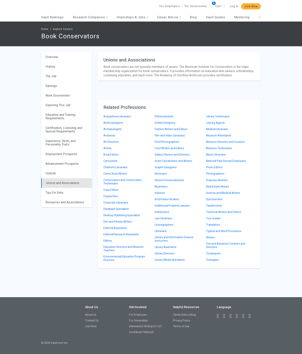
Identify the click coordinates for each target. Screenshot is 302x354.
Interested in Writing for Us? (145, 326)
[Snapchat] (251, 316)
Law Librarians (163, 218)
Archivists (109, 135)
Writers (210, 237)
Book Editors (111, 154)
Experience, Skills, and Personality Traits (60, 142)
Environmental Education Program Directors (124, 258)
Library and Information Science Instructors (174, 239)
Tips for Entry (54, 192)
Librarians (161, 231)
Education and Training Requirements (60, 116)
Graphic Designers (166, 167)
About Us (90, 314)
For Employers (169, 6)
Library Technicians (217, 116)
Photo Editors (214, 167)
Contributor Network (141, 332)
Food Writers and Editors (169, 148)
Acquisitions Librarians (117, 116)
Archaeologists (112, 129)
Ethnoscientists (164, 116)
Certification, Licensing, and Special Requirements (63, 129)
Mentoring (242, 17)
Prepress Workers (217, 180)
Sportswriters (214, 199)
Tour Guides (213, 218)
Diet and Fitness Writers (117, 221)
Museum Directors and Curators (225, 141)
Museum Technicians (219, 148)
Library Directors (164, 253)
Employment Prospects (61, 154)
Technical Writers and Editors (223, 212)
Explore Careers (63, 29)
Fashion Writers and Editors (171, 129)
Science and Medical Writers (223, 192)
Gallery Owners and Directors (172, 154)
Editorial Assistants (115, 228)
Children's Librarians (115, 167)
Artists (107, 148)
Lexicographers (164, 224)
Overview (51, 57)
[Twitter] (232, 316)
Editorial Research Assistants (121, 234)
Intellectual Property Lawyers (172, 205)
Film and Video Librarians (170, 135)
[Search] (260, 17)
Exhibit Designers (165, 122)
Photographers (215, 173)
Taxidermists (214, 205)
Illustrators (161, 186)
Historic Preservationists (169, 180)
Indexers (160, 192)
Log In (234, 6)
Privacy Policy (181, 320)
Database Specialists (116, 208)
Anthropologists (113, 122)
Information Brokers (167, 199)
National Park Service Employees (226, 160)
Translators (213, 224)
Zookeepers (213, 253)
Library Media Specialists (170, 259)
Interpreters (162, 212)
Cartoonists (110, 160)
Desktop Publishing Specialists (121, 215)
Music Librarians (216, 154)
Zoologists (212, 259)
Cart (218, 6)
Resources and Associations (64, 202)
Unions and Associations (62, 183)
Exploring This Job (57, 105)
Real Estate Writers (217, 186)
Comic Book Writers (115, 173)
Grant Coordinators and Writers (173, 160)
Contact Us (92, 320)
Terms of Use (181, 326)
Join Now (251, 6)
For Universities (196, 6)
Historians (161, 173)
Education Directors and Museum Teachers (123, 248)
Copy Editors (111, 189)
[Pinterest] (245, 316)
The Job (50, 76)
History (50, 66)
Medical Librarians (217, 129)
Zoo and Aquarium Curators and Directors (225, 245)
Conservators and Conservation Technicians (122, 181)
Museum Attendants (218, 135)
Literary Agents (215, 122)
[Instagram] (238, 316)
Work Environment (57, 95)
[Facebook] (219, 316)
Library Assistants (165, 247)
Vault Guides (215, 17)
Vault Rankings (52, 17)
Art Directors (111, 141)
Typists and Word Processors (223, 231)
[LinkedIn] (226, 316)
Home (44, 29)
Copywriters (110, 196)
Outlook (50, 173)
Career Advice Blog (184, 314)
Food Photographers (167, 141)
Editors (107, 240)
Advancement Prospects (62, 164)
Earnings (51, 86)
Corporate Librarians (115, 202)
